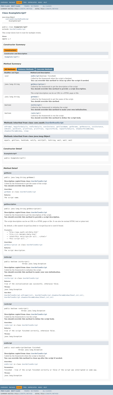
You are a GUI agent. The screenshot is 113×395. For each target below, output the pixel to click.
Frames (27, 6)
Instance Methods (26, 69)
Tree (25, 2)
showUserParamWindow (85, 129)
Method (29, 9)
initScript (35, 105)
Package (12, 2)
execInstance (49, 127)
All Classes (47, 6)
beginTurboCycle (20, 127)
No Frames (35, 6)
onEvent (7, 129)
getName (34, 97)
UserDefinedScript (17, 29)
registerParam (51, 129)
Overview (4, 2)
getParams (73, 127)
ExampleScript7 (11, 57)
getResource (85, 127)
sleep (26, 131)
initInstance (97, 127)
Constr (22, 9)
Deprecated (32, 2)
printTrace (27, 129)
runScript (35, 113)
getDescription (37, 84)
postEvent (17, 129)
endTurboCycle (35, 127)
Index (40, 2)
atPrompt (8, 127)
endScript (35, 76)
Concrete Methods (45, 69)
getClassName (62, 127)
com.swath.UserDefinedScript (17, 19)
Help (45, 2)
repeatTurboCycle (66, 129)
